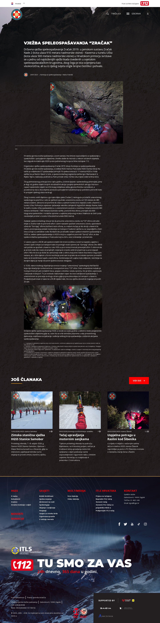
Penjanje (42, 511)
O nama (14, 496)
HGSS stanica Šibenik (124, 431)
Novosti (17, 514)
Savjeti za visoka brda (48, 513)
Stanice (14, 502)
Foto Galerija (73, 496)
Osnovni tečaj (101, 502)
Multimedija (77, 490)
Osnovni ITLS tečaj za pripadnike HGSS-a (104, 506)
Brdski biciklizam (46, 496)
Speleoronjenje (45, 499)
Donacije (17, 518)
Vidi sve (139, 380)
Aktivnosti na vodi (46, 502)
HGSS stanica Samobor (28, 431)
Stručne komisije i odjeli (21, 505)
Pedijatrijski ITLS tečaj (105, 511)
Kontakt (130, 490)
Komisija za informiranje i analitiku (80, 431)
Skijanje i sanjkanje (47, 508)
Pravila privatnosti (17, 597)
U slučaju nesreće (46, 519)
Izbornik (134, 13)
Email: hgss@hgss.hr (131, 503)
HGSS (14, 490)
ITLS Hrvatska (106, 490)
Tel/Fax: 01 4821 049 (132, 500)
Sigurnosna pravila (47, 516)
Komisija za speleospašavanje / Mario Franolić (56, 75)
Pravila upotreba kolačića (36, 597)
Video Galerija (73, 499)
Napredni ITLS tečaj (104, 499)
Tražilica (114, 13)
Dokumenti (15, 499)
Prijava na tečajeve (104, 496)
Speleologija (44, 505)
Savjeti (44, 490)
